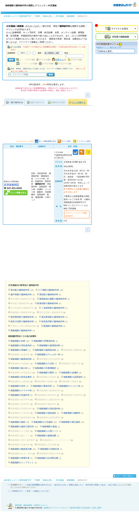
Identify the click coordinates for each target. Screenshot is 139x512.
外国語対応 (63, 63)
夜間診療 (75, 59)
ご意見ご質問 (96, 508)
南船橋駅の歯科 (20, 422)
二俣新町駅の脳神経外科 (54, 308)
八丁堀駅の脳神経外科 (50, 290)
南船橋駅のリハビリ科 (71, 386)
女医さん (59, 59)
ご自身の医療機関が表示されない (38, 485)
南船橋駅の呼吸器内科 (46, 341)
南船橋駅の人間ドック (49, 431)
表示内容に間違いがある (96, 485)
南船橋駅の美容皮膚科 (23, 377)
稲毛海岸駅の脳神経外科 (54, 321)
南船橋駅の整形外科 (44, 386)
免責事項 (46, 508)
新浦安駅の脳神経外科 (49, 303)
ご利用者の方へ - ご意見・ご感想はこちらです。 (30, 491)
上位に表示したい (115, 485)
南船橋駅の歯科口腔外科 (24, 426)
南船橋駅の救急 (51, 426)
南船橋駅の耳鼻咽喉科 (47, 368)
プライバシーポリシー (60, 508)
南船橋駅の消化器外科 (51, 408)
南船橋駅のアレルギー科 (50, 354)
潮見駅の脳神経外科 (50, 294)
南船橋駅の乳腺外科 (22, 395)
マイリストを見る (119, 28)
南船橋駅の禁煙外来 (22, 458)
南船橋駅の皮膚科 (71, 372)
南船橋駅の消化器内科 (23, 345)
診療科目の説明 (58, 102)
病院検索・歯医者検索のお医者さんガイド (125, 4)
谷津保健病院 (11, 184)
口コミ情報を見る (18, 193)
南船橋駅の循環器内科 (51, 345)
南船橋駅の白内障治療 (49, 458)
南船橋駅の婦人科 (20, 368)
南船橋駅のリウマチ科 (23, 390)
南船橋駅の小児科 (47, 363)
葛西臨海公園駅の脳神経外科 (54, 299)
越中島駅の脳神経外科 (23, 294)
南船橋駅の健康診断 (48, 435)
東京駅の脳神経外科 (22, 290)
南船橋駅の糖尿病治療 (23, 449)
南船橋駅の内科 (20, 341)
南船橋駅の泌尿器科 (75, 377)
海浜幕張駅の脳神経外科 (54, 317)
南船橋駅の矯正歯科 (72, 422)
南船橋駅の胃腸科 (20, 350)
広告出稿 (85, 508)
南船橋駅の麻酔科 (73, 413)
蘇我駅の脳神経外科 (54, 326)
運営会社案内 (76, 508)
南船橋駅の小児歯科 (45, 422)
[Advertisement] (53, 257)
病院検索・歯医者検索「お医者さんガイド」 (32, 505)
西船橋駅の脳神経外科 (23, 330)
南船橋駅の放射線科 (48, 413)
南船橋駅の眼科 (48, 372)
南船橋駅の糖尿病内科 (23, 359)
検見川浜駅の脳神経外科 (24, 321)
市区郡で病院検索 (120, 37)
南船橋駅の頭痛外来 (51, 449)
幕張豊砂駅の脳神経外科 (24, 317)
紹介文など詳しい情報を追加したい (69, 485)
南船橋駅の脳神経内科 (47, 350)
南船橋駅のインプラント (24, 462)
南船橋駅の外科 (19, 386)
